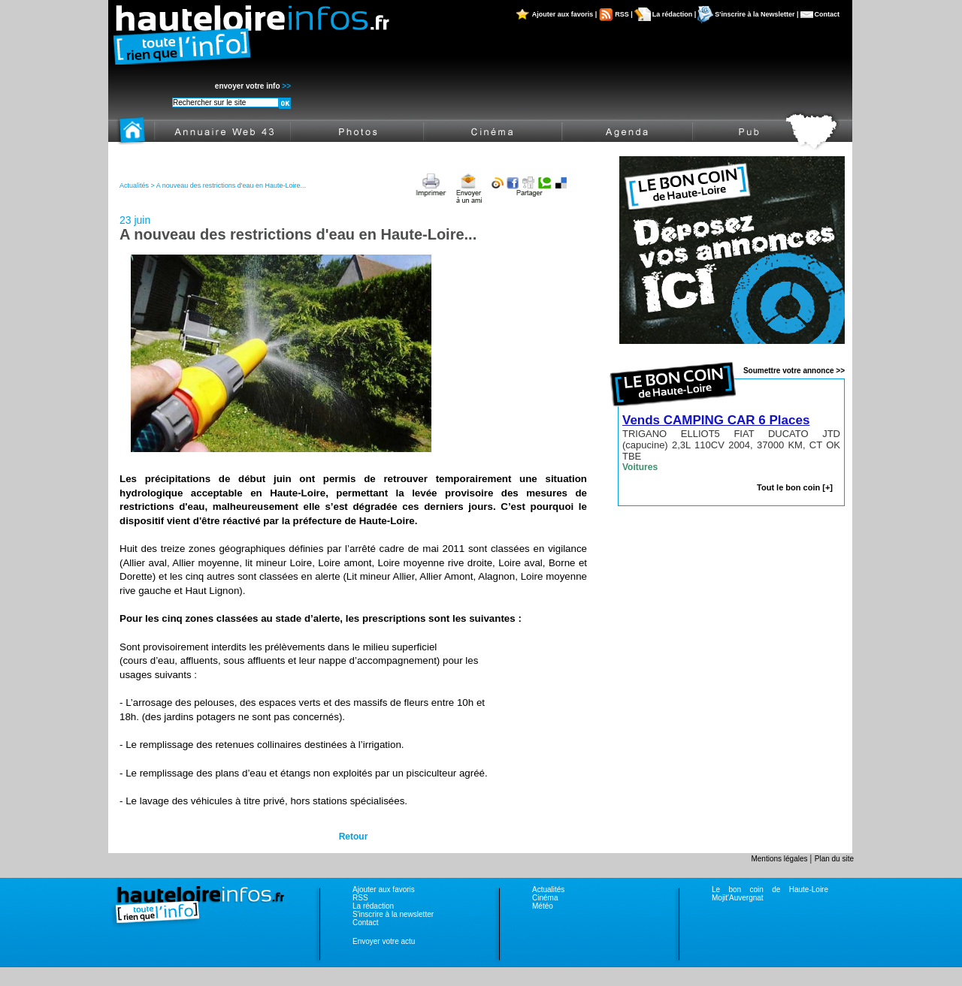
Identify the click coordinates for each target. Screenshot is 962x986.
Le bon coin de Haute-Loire (770, 889)
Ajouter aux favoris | (564, 14)
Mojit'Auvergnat (738, 898)
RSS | (624, 14)
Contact (827, 14)
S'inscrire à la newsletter (393, 914)
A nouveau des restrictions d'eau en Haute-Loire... (231, 185)
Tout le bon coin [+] (795, 487)
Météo (542, 906)
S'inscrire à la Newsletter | (756, 14)
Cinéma (545, 898)
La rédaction (373, 906)
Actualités (548, 889)
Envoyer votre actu (383, 941)
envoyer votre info (253, 86)
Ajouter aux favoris (383, 889)
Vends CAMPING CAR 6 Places (715, 420)
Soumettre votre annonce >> (794, 370)
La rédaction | (674, 14)
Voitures (640, 467)
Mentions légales (780, 859)
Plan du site (834, 859)
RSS (360, 898)
